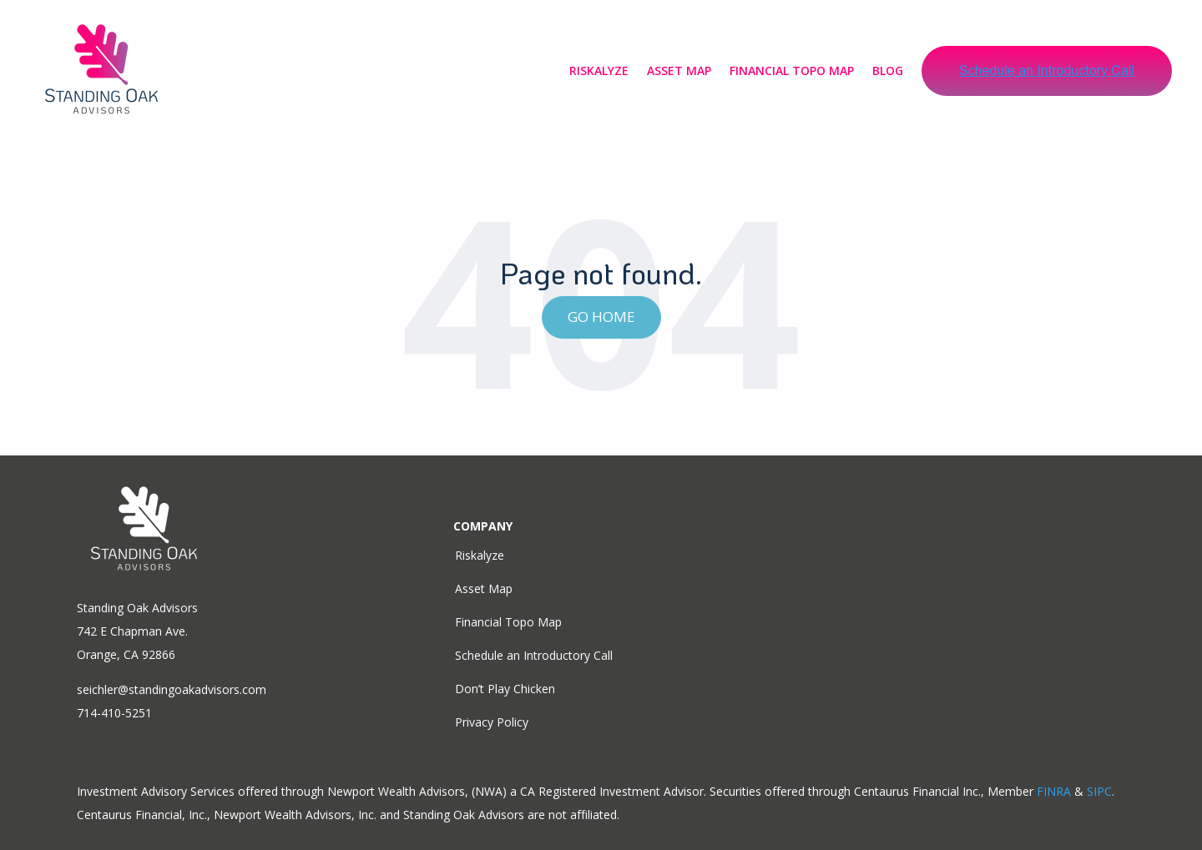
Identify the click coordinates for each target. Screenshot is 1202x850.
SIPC (1099, 791)
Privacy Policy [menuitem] (491, 722)
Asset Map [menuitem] (484, 588)
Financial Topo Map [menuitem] (508, 622)
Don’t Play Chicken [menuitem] (505, 689)
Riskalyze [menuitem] (479, 555)
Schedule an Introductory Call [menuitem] (534, 655)
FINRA (1054, 791)
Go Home (601, 316)
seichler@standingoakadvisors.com (171, 689)
